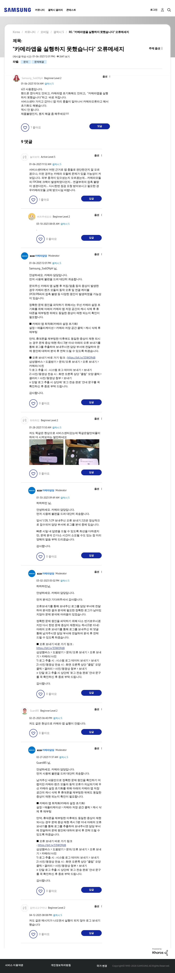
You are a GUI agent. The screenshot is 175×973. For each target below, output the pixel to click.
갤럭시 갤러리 (55, 10)
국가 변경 (102, 965)
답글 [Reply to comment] (91, 198)
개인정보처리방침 (61, 965)
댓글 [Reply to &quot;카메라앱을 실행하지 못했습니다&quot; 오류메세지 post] (99, 126)
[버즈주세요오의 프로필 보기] (44, 216)
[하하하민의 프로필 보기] (34, 420)
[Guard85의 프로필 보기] (34, 710)
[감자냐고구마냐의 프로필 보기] (38, 907)
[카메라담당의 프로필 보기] (41, 255)
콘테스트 (71, 10)
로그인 (153, 9)
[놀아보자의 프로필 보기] (34, 157)
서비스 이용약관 (14, 965)
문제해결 (39, 61)
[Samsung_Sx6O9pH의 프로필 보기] (32, 78)
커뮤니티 (40, 10)
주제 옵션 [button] (154, 48)
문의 (25, 61)
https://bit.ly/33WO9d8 (81, 357)
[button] (104, 76)
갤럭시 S (49, 83)
